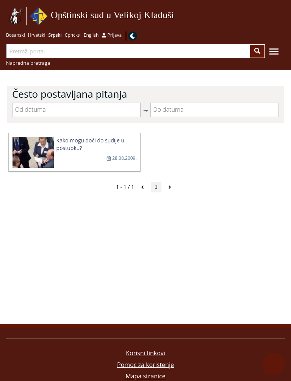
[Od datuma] (76, 110)
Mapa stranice (145, 376)
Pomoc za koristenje (145, 365)
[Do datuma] (214, 110)
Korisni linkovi (145, 353)
